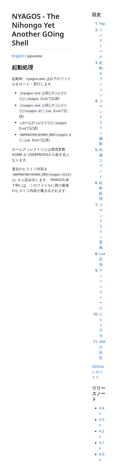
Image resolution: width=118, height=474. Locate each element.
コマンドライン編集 (101, 122)
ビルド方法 (101, 325)
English (18, 56)
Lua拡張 (102, 259)
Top (102, 23)
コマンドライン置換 (101, 226)
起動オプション (101, 78)
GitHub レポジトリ (98, 372)
